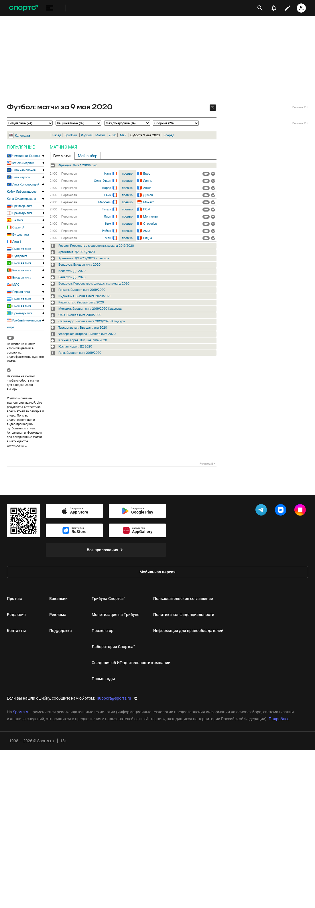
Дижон (148, 195)
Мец (108, 238)
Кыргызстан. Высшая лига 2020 (81, 302)
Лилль (147, 181)
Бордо (106, 188)
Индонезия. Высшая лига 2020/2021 (84, 296)
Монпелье (150, 216)
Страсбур (150, 224)
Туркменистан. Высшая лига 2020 (82, 327)
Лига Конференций (25, 184)
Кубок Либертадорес (22, 192)
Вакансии (58, 598)
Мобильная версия (157, 572)
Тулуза (106, 209)
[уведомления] (274, 8)
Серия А (18, 227)
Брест (147, 173)
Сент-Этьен (102, 181)
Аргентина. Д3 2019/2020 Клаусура (83, 258)
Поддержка (60, 630)
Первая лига (21, 292)
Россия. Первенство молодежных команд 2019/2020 (96, 246)
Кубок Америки (23, 163)
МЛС (15, 285)
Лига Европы (21, 177)
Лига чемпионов (24, 170)
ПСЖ (146, 209)
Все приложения (106, 549)
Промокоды (103, 678)
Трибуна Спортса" (108, 598)
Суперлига (19, 256)
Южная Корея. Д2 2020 (75, 346)
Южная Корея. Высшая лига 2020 (82, 340)
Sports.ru (71, 135)
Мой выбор (87, 155)
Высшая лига (21, 249)
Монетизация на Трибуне (115, 614)
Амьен (147, 231)
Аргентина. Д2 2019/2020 (76, 252)
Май (123, 135)
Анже (147, 188)
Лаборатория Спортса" (113, 646)
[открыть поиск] (260, 8)
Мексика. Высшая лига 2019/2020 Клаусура (90, 309)
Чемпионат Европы (26, 156)
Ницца (147, 238)
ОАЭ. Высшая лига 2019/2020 (79, 315)
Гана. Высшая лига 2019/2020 (79, 353)
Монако (148, 202)
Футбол (86, 135)
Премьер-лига (22, 206)
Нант (107, 173)
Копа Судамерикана (21, 199)
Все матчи (62, 155)
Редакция (16, 614)
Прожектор (102, 630)
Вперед (169, 135)
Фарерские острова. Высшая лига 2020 (87, 334)
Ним (108, 224)
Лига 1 (16, 242)
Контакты (16, 630)
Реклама (57, 614)
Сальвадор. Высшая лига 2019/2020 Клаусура (91, 321)
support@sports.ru (114, 698)
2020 (112, 135)
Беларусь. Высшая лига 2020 (79, 264)
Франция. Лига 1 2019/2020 (77, 165)
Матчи (100, 135)
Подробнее (279, 718)
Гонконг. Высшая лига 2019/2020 (81, 290)
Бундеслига (20, 234)
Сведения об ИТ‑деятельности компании (131, 662)
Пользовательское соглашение (183, 598)
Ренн (107, 195)
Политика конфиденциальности (183, 614)
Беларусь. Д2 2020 (72, 271)
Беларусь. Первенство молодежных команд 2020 (93, 283)
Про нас (14, 598)
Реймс (106, 231)
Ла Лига (17, 220)
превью (127, 173)
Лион (107, 216)
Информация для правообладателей (188, 630)
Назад (56, 135)
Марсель (104, 202)
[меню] (50, 8)
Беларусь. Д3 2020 (72, 277)
